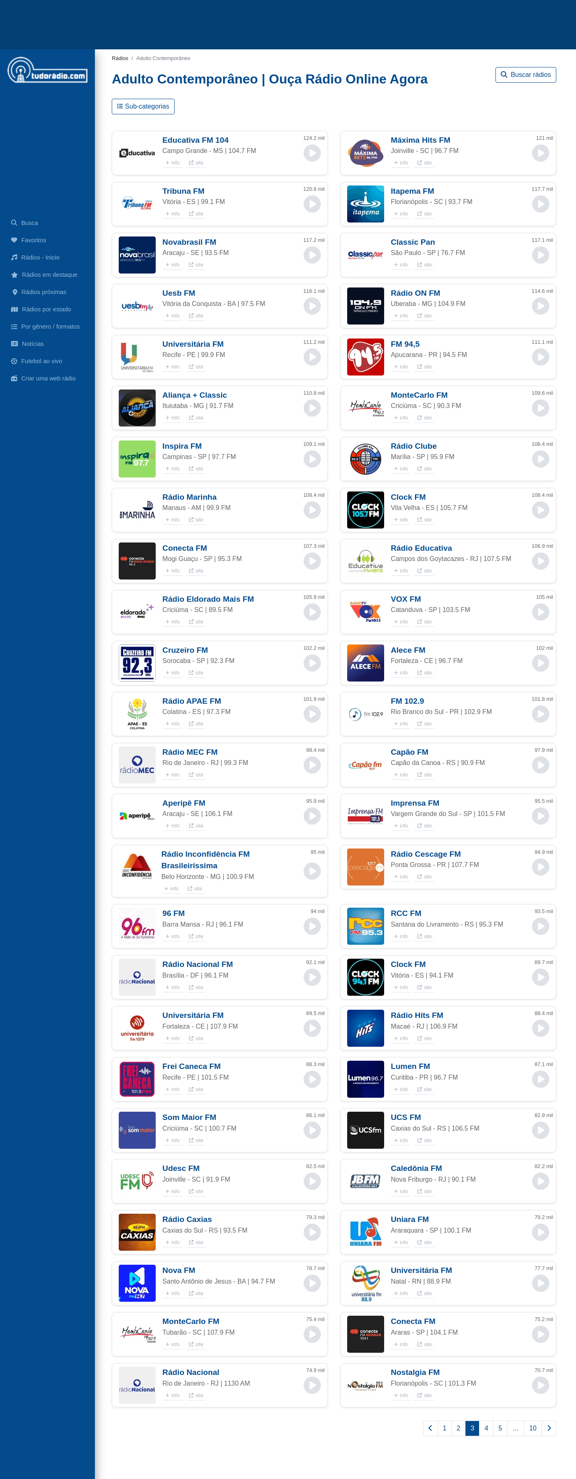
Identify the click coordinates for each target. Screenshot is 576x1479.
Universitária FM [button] (192, 344)
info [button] (173, 163)
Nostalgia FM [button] (415, 1372)
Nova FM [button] (178, 1270)
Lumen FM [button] (410, 1066)
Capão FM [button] (410, 752)
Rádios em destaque (44, 274)
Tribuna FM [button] (183, 191)
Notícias (27, 344)
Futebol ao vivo (36, 361)
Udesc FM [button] (181, 1168)
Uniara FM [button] (410, 1219)
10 (533, 1428)
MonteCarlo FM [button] (419, 395)
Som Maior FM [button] (189, 1117)
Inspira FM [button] (182, 446)
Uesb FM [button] (178, 293)
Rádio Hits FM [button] (417, 1015)
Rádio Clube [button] (414, 446)
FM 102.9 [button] (407, 701)
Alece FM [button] (408, 650)
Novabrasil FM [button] (189, 242)
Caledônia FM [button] (416, 1168)
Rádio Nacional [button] (190, 1372)
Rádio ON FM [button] (415, 293)
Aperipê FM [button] (183, 803)
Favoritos (28, 240)
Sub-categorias (143, 106)
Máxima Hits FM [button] (420, 140)
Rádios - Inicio (35, 257)
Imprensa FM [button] (415, 803)
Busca (24, 223)
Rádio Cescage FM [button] (426, 854)
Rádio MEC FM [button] (189, 752)
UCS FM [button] (406, 1117)
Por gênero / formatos (45, 326)
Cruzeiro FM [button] (185, 650)
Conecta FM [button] (184, 548)
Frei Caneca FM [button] (191, 1066)
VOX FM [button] (406, 599)
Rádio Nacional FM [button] (197, 964)
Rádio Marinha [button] (189, 497)
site (196, 163)
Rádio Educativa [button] (421, 548)
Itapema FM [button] (412, 191)
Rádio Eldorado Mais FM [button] (208, 599)
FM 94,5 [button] (405, 344)
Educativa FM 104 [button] (195, 140)
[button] (137, 153)
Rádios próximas (39, 292)
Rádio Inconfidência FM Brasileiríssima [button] (205, 860)
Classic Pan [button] (413, 242)
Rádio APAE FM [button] (191, 701)
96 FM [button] (173, 913)
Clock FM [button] (408, 497)
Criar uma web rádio (43, 378)
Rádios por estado (41, 309)
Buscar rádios (526, 74)
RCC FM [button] (406, 913)
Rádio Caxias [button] (187, 1219)
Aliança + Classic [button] (194, 395)
